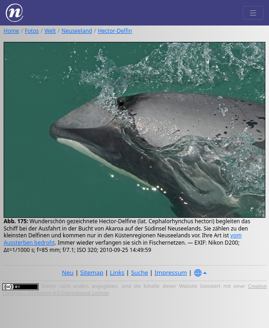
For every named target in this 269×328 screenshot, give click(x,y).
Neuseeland (77, 31)
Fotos (32, 31)
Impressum (170, 272)
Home (11, 31)
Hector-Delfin (115, 31)
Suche (139, 272)
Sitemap (91, 272)
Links (117, 272)
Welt (50, 31)
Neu (68, 272)
